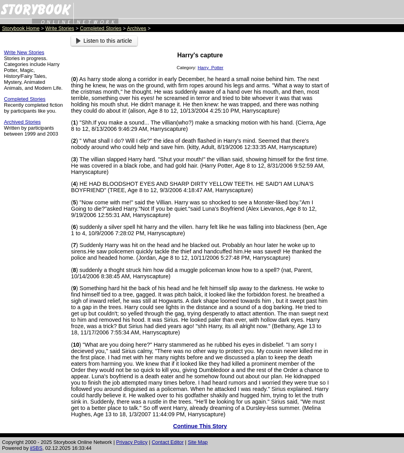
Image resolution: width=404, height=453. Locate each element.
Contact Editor (167, 442)
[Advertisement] (368, 154)
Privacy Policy (132, 442)
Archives (136, 28)
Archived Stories (22, 122)
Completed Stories (101, 28)
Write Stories (59, 28)
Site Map (198, 442)
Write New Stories (24, 52)
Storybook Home (20, 28)
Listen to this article (104, 41)
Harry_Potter (210, 67)
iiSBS (36, 448)
